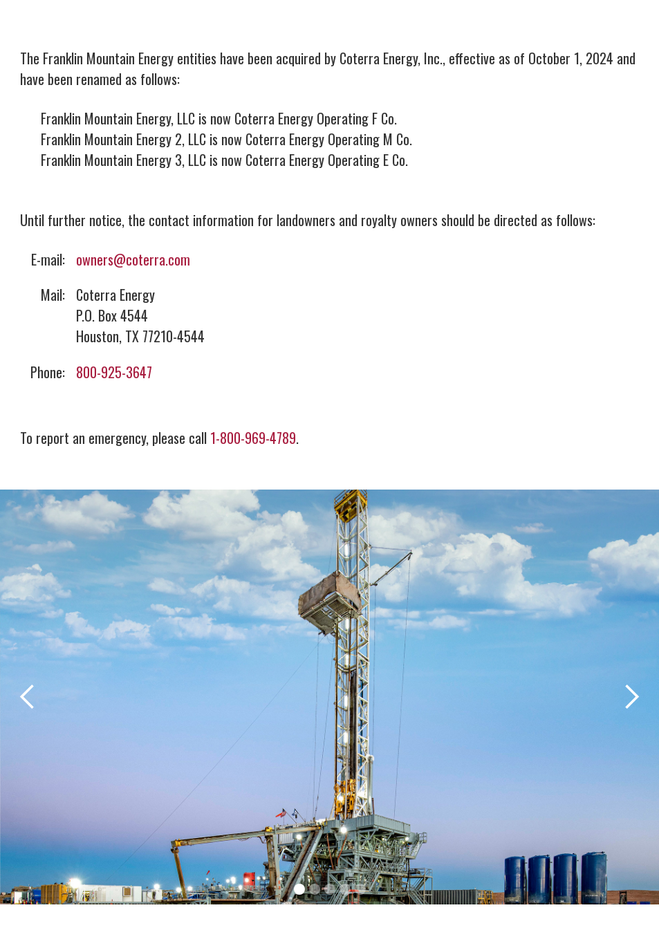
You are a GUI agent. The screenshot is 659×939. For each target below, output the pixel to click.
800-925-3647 (114, 372)
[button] (27, 697)
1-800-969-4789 (253, 437)
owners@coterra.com (133, 259)
